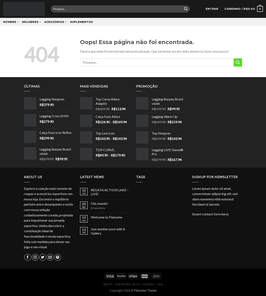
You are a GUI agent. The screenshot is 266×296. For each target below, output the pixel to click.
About (108, 284)
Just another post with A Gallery (108, 231)
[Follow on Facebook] (27, 257)
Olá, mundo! (99, 203)
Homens (11, 22)
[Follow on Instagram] (35, 257)
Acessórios (55, 22)
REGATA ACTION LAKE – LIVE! (110, 192)
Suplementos (81, 21)
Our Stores (123, 284)
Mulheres (31, 22)
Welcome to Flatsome (106, 217)
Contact (149, 284)
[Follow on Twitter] (42, 257)
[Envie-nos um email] (50, 257)
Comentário (98, 208)
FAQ (160, 284)
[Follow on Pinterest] (57, 257)
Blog (136, 284)
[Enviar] (185, 8)
